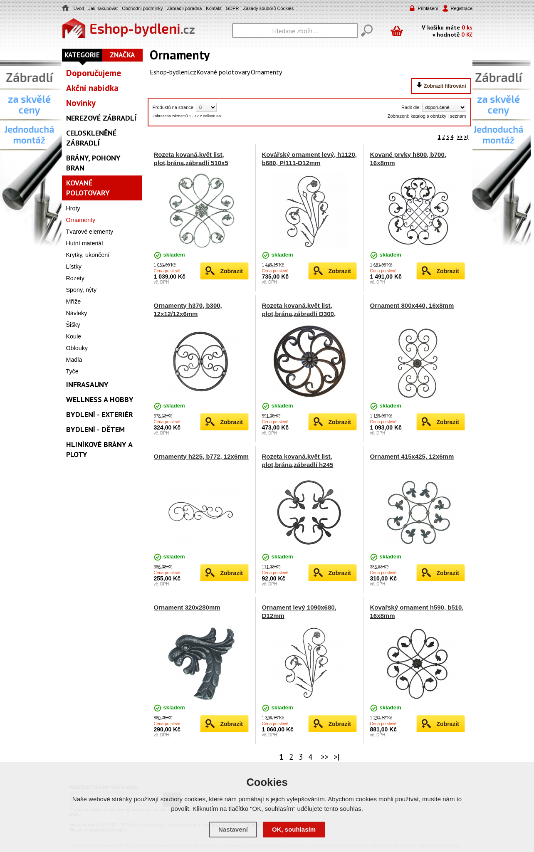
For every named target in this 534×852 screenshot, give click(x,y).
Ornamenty (266, 72)
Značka (122, 54)
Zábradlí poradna (184, 8)
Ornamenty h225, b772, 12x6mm (201, 456)
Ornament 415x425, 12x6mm (412, 456)
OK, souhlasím (294, 829)
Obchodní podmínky (142, 8)
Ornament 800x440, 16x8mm (412, 305)
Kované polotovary (223, 72)
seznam (458, 116)
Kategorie (82, 54)
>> (460, 137)
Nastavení (233, 829)
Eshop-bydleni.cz (173, 72)
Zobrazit (231, 271)
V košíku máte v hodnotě (447, 30)
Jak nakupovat (103, 8)
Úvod (79, 8)
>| (466, 137)
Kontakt (213, 8)
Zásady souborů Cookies (268, 8)
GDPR (232, 8)
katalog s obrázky (428, 116)
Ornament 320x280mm (187, 607)
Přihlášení (428, 8)
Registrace (461, 8)
